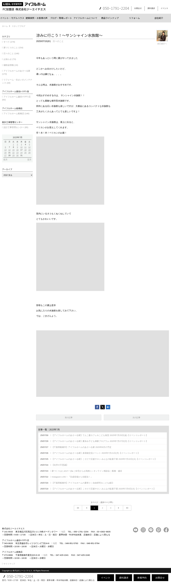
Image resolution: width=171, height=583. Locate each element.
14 (9, 150)
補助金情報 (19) (11, 65)
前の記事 (69, 417)
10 (21, 147)
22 (13, 153)
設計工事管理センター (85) (16, 127)
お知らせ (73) (10, 59)
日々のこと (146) (11, 53)
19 (29, 150)
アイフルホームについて (85, 18)
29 (13, 155)
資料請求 (151, 8)
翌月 (29, 159)
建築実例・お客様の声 (37, 18)
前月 (5, 159)
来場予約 (142, 577)
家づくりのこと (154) (13, 47)
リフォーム (134, 18)
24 (21, 153)
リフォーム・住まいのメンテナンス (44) (17, 81)
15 (13, 150)
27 (5, 155)
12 (29, 147)
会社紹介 (158, 18)
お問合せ (138, 8)
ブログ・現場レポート (61, 18)
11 (25, 147)
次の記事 (136, 417)
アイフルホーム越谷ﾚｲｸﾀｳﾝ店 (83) (16, 98)
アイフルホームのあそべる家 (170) (16, 72)
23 (17, 153)
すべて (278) (9, 42)
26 (29, 153)
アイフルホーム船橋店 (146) (16, 113)
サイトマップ (9, 564)
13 (5, 150)
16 (17, 150)
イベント (164, 8)
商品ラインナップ (110, 18)
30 (17, 155)
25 (25, 153)
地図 (63, 531)
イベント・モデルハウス (12, 18)
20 (5, 153)
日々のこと (58, 41)
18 (25, 150)
